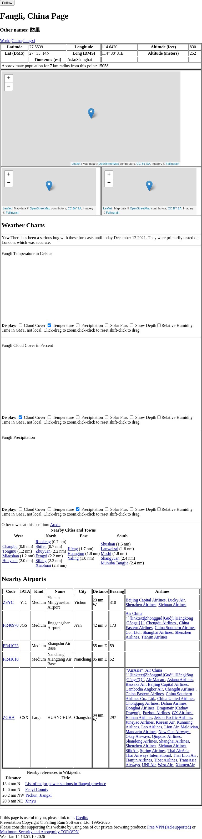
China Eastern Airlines (145, 694)
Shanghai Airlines (158, 632)
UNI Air (149, 765)
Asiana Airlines (180, 679)
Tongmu (9, 551)
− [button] (9, 87)
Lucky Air (176, 600)
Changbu (10, 546)
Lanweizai (109, 549)
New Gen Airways (174, 731)
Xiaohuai (43, 565)
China (17, 40)
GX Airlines (182, 713)
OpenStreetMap (109, 163)
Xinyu (30, 801)
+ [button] (9, 79)
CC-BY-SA (143, 163)
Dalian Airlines (173, 703)
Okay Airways (138, 736)
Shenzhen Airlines (141, 605)
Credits (82, 817)
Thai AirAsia (178, 750)
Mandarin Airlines (141, 731)
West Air (166, 765)
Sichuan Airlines (172, 605)
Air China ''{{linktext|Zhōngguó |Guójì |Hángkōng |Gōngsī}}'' (159, 618)
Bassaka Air (136, 684)
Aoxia (55, 524)
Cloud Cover (35, 325)
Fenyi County (36, 789)
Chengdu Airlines (161, 623)
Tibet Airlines (165, 760)
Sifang (41, 560)
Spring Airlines (152, 750)
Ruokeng (43, 541)
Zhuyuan (43, 551)
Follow (7, 3)
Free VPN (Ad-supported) (169, 827)
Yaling (73, 558)
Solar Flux (119, 325)
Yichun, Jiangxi (38, 795)
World (5, 40)
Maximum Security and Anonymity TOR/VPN (39, 832)
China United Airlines (175, 698)
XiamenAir (185, 765)
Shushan (108, 544)
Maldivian (189, 727)
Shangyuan (110, 558)
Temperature (63, 325)
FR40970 (11, 625)
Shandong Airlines (141, 741)
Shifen (41, 546)
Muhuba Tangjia (114, 563)
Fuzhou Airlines (156, 713)
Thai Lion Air (185, 755)
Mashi (106, 553)
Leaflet (76, 163)
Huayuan (10, 560)
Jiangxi (29, 40)
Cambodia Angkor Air (144, 689)
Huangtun (76, 553)
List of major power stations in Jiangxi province (65, 783)
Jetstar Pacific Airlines (173, 717)
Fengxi (41, 556)
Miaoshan (10, 556)
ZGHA (8, 717)
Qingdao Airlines (166, 736)
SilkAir (132, 750)
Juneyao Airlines (140, 722)
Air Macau (155, 679)
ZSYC (8, 602)
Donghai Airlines (140, 708)
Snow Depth (145, 325)
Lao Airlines (151, 727)
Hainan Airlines (139, 717)
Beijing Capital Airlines (146, 600)
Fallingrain (172, 163)
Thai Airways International (148, 755)
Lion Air (171, 727)
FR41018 (11, 659)
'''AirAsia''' (135, 670)
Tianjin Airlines (154, 637)
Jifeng (73, 549)
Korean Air (165, 722)
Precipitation (92, 325)
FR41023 (11, 646)
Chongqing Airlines (142, 703)
